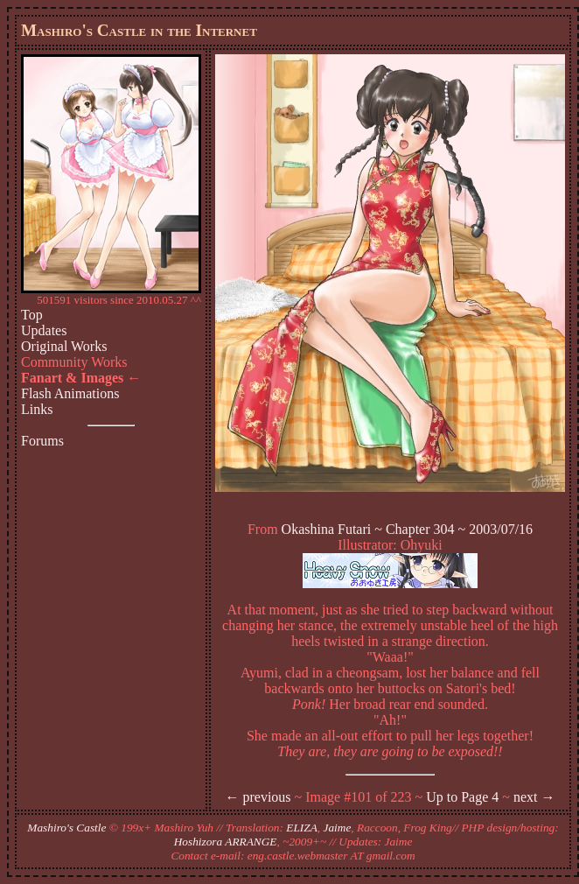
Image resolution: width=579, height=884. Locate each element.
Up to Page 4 (462, 796)
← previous (257, 796)
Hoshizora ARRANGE (225, 841)
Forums (42, 440)
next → (534, 796)
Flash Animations (70, 393)
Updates (43, 330)
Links (36, 409)
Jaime (338, 827)
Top (32, 314)
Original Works (64, 346)
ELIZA (301, 827)
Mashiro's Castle (66, 827)
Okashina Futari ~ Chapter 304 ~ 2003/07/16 (408, 529)
